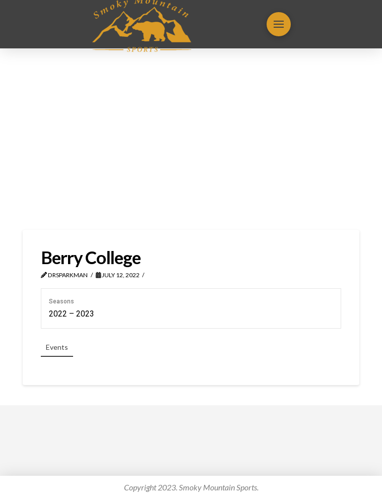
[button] (279, 24)
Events (57, 347)
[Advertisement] (191, 139)
